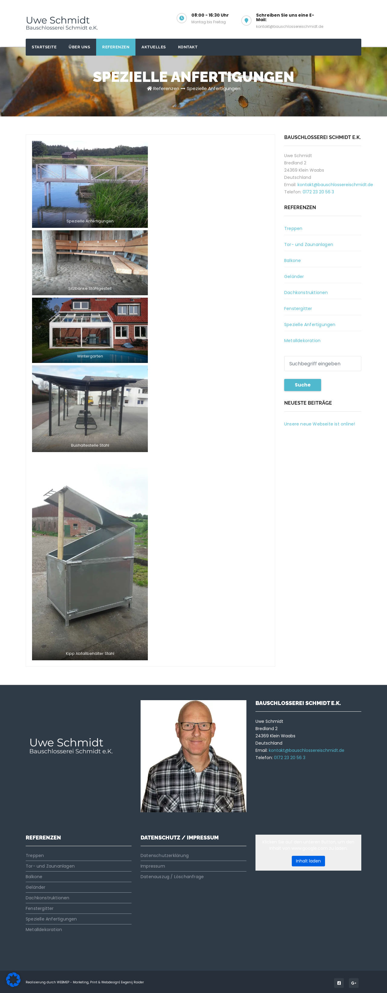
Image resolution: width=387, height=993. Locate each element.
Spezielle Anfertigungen (213, 88)
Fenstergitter (298, 309)
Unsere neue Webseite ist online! (319, 424)
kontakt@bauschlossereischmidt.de (335, 185)
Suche (303, 384)
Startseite (44, 47)
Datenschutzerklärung (165, 855)
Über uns (79, 47)
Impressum (153, 866)
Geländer (294, 276)
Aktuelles (153, 47)
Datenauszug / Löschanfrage (172, 877)
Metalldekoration (302, 341)
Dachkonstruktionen (306, 292)
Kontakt (188, 47)
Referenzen (115, 47)
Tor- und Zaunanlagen (308, 244)
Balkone (292, 260)
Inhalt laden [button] (308, 861)
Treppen (293, 228)
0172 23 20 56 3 (318, 192)
